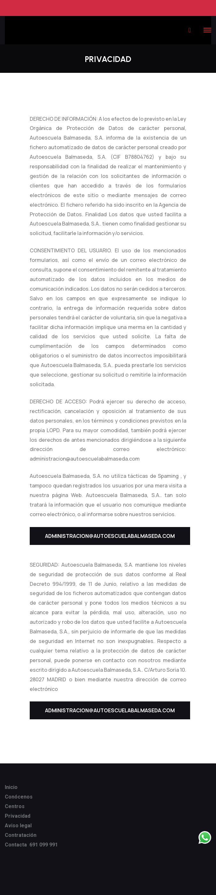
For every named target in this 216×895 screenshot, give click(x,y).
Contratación (20, 835)
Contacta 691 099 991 (31, 845)
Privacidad (17, 816)
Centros (15, 806)
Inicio (11, 787)
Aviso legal (18, 825)
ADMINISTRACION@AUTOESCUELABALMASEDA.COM (110, 535)
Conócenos (19, 797)
